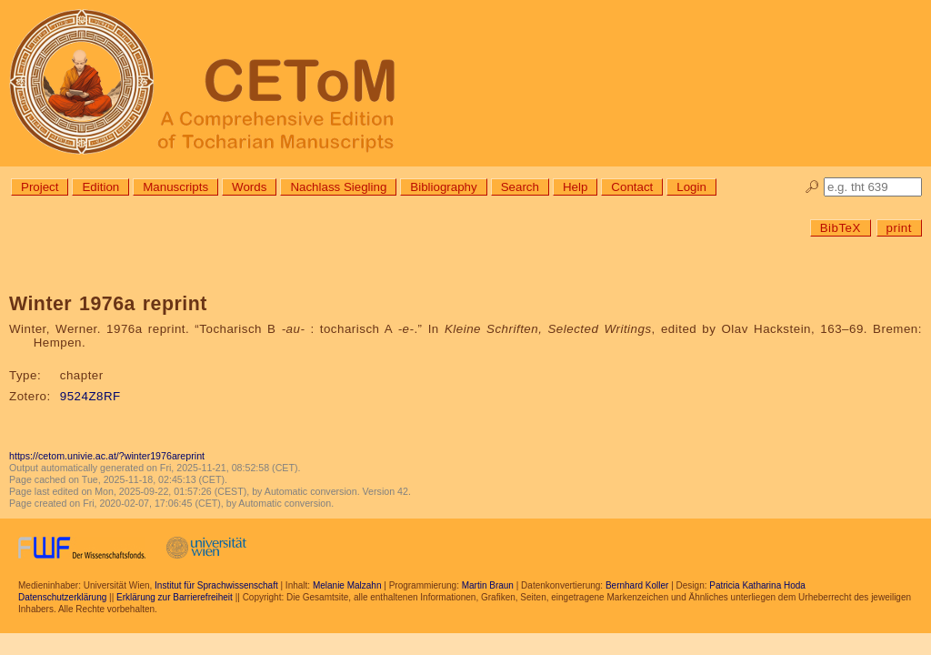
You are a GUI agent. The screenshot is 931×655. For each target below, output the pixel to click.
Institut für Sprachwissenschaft (216, 585)
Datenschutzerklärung (62, 597)
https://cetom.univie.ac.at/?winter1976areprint (107, 455)
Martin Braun (488, 585)
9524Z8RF (90, 396)
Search (520, 187)
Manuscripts (175, 187)
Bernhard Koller (637, 585)
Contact (632, 187)
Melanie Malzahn (347, 585)
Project (39, 187)
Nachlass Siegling (338, 187)
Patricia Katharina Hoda (757, 585)
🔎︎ (812, 187)
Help (575, 187)
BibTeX (840, 228)
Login (691, 187)
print (899, 228)
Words (249, 187)
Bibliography (443, 187)
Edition (100, 187)
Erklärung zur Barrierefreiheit (174, 597)
